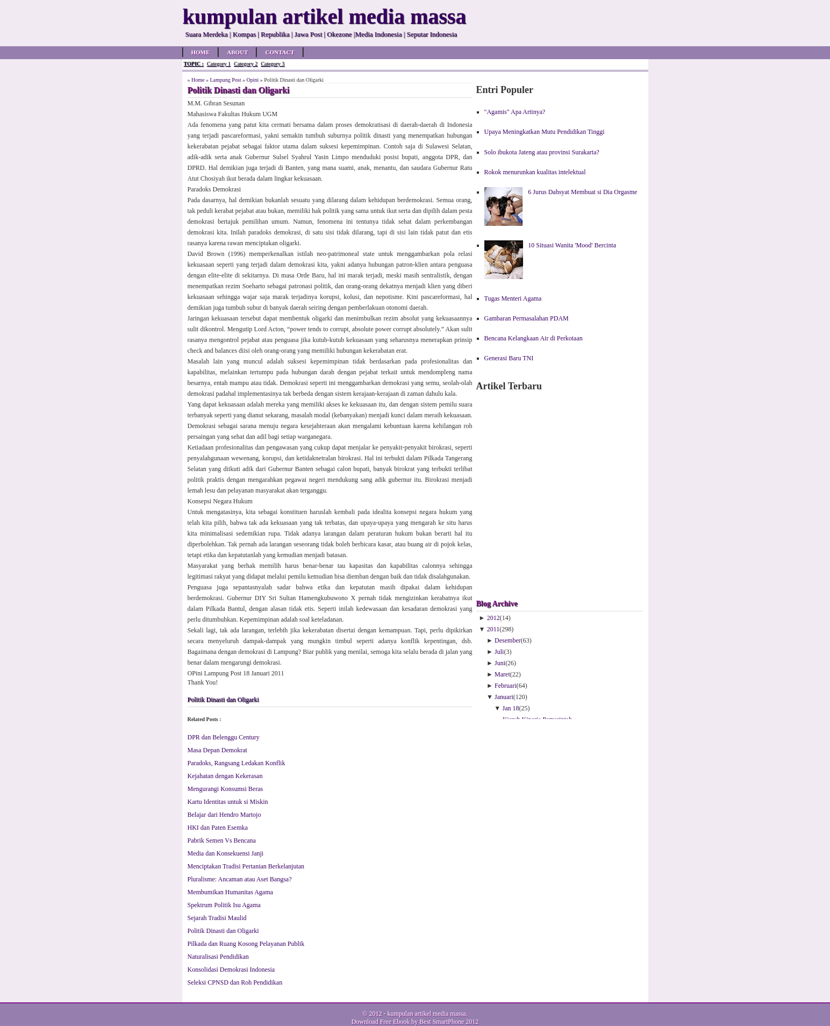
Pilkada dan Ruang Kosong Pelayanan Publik (246, 943)
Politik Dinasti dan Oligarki (223, 699)
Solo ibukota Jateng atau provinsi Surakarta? (541, 152)
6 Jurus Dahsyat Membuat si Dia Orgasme (582, 192)
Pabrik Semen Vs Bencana (222, 840)
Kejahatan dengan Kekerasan (225, 776)
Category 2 (245, 64)
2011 (493, 629)
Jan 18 (511, 708)
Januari (504, 697)
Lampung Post (225, 80)
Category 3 (272, 64)
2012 (493, 618)
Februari (506, 685)
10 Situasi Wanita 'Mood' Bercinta (572, 245)
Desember (508, 640)
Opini (253, 80)
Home (200, 52)
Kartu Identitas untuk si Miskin (228, 802)
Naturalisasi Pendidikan (218, 956)
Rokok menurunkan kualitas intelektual (535, 172)
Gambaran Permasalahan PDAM (526, 318)
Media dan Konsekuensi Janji (226, 853)
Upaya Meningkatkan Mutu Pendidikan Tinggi (544, 132)
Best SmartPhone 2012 (448, 1021)
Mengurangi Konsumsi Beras (225, 789)
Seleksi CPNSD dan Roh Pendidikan (235, 982)
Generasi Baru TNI (509, 358)
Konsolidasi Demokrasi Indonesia (231, 969)
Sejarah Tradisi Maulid (217, 918)
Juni (500, 663)
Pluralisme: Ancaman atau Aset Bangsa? (240, 879)
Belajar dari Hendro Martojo (224, 814)
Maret (502, 674)
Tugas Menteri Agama (513, 298)
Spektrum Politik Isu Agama (224, 905)
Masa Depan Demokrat (217, 750)
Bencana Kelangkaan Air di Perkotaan (533, 338)
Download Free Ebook (381, 1021)
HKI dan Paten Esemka (218, 827)
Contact (279, 52)
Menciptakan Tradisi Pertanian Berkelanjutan (246, 866)
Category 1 (219, 64)
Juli (499, 652)
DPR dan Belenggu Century (224, 737)
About (237, 52)
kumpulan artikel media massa (426, 1013)
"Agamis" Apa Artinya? (515, 112)
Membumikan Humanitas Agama (230, 892)
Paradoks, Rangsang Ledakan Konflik (236, 763)
